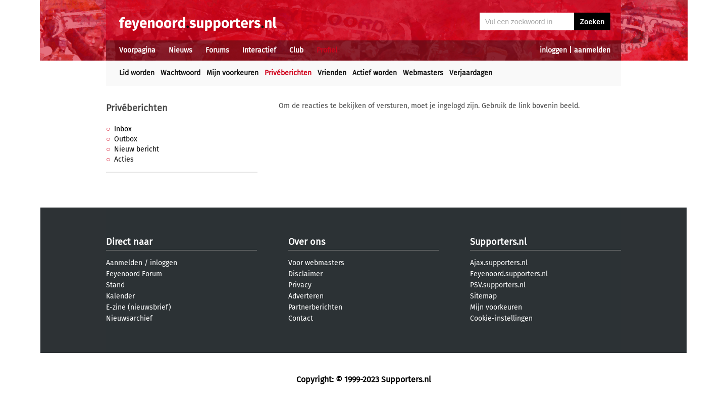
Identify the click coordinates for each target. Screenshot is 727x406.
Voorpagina (137, 50)
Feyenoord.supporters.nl (509, 274)
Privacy (299, 285)
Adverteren (306, 296)
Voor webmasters (316, 263)
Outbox (125, 139)
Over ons (306, 241)
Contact (300, 318)
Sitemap (483, 296)
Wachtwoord (180, 73)
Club (296, 50)
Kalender (120, 296)
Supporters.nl (498, 241)
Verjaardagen (470, 73)
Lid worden (136, 73)
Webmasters (423, 73)
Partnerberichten (315, 307)
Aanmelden (124, 263)
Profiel (327, 50)
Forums (217, 50)
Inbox (123, 129)
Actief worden (374, 73)
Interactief (259, 50)
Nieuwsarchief (129, 318)
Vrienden (332, 73)
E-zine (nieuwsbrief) (138, 307)
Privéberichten (288, 73)
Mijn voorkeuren (232, 73)
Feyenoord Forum (134, 274)
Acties (124, 159)
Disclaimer (305, 274)
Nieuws (180, 50)
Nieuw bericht (136, 149)
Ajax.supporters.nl (499, 263)
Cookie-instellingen (501, 318)
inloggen (553, 50)
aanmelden (592, 50)
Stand (115, 285)
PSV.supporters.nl (498, 285)
